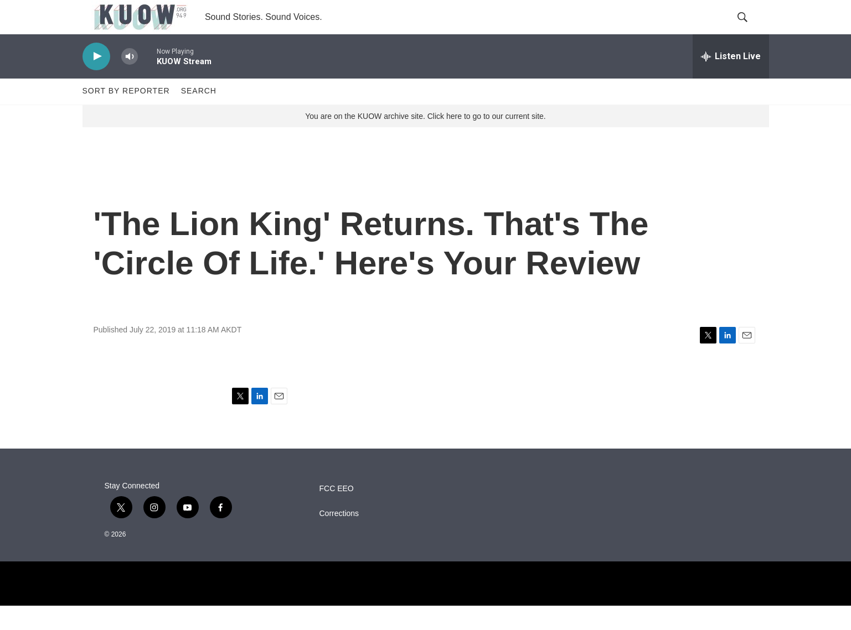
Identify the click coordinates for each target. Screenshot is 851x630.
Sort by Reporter (126, 115)
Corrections (339, 538)
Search (198, 115)
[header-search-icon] (751, 29)
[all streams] (731, 80)
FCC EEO (336, 513)
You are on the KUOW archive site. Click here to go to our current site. (425, 140)
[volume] (129, 80)
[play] (96, 80)
